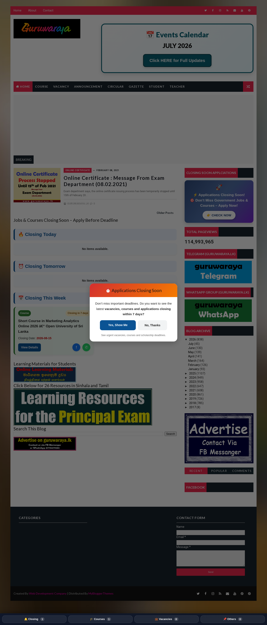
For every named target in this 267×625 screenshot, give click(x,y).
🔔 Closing (34, 619)
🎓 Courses (100, 619)
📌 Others (232, 619)
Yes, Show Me (118, 325)
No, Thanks (152, 325)
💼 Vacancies (166, 619)
